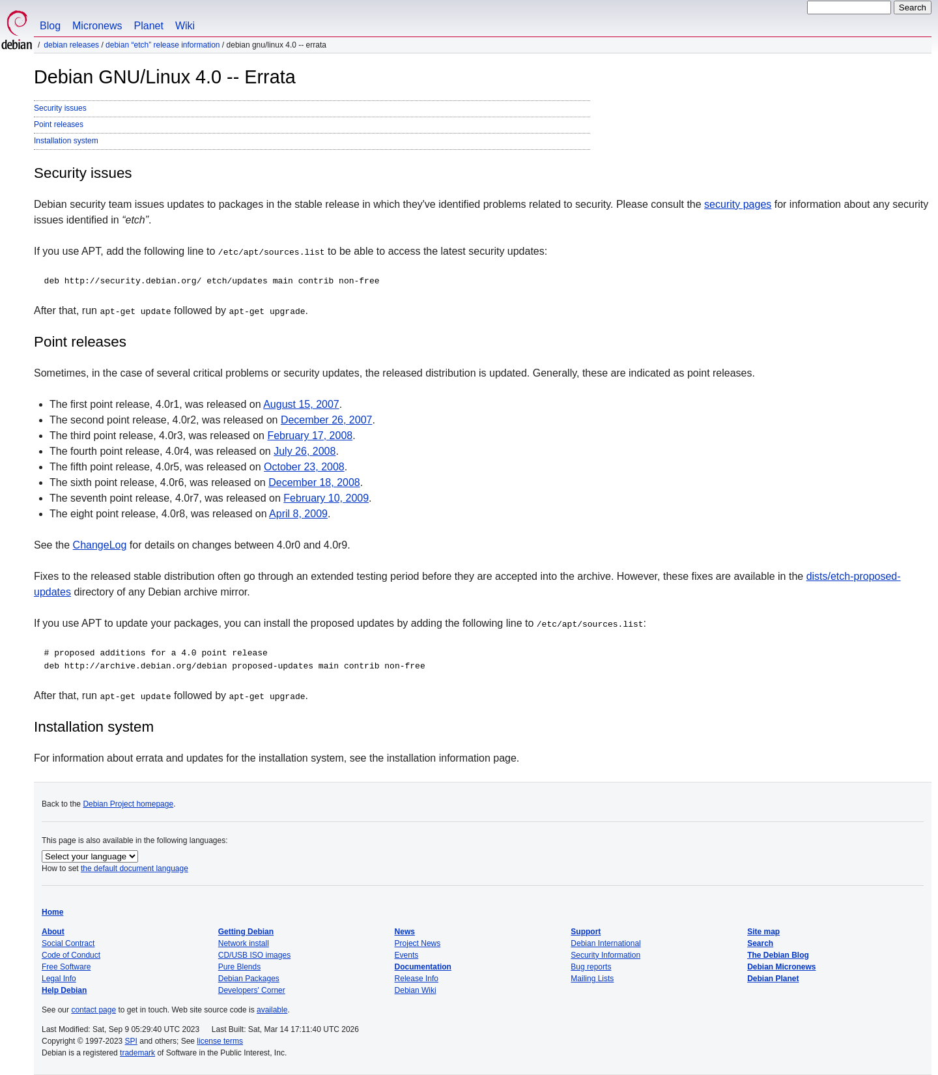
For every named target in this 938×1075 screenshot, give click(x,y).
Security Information (605, 955)
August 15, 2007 (301, 404)
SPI (131, 1041)
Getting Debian (246, 931)
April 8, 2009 (298, 513)
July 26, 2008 (304, 451)
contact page (93, 1009)
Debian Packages (248, 978)
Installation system (66, 140)
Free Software (66, 966)
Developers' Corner (251, 990)
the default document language (134, 868)
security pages (737, 204)
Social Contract (68, 943)
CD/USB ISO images (254, 955)
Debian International (605, 943)
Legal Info (59, 978)
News (405, 931)
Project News (418, 943)
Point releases (58, 124)
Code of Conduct (71, 955)
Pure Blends (239, 966)
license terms (220, 1041)
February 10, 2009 (326, 498)
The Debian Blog (778, 955)
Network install (243, 943)
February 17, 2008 (309, 435)
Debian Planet (773, 978)
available (272, 1009)
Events (407, 955)
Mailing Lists (592, 978)
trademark (137, 1052)
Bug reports (591, 966)
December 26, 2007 (327, 419)
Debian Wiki (415, 990)
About (53, 931)
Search (760, 943)
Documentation (423, 966)
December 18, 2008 (314, 482)
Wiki (185, 25)
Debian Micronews (781, 966)
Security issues (60, 108)
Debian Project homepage (128, 804)
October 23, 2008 (304, 466)
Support (586, 931)
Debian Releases (71, 45)
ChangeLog (100, 545)
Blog (50, 25)
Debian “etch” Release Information (163, 45)
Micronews (97, 25)
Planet (148, 25)
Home (52, 912)
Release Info (416, 978)
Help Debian (64, 990)
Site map (763, 931)
